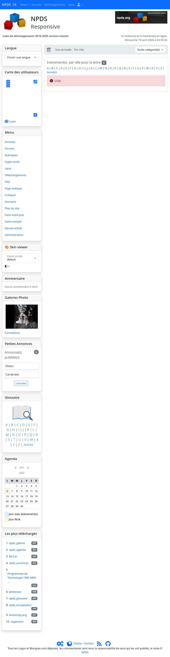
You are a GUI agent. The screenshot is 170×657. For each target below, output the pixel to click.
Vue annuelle (63, 49)
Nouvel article (13, 228)
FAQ (7, 182)
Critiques (10, 195)
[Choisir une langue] (22, 57)
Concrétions (12, 333)
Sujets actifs (12, 162)
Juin (22, 467)
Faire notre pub (14, 215)
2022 (21, 472)
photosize (15, 592)
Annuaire (10, 202)
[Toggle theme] (22, 266)
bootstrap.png (18, 615)
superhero (16, 621)
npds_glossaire (18, 598)
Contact (89, 643)
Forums (36, 4)
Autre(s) (52, 72)
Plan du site (12, 208)
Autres (28, 444)
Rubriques (11, 155)
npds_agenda (17, 550)
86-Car (13, 556)
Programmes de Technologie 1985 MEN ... (21, 577)
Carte (10, 121)
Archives (10, 142)
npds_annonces (18, 563)
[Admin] (61, 643)
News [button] (23, 4)
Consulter (21, 383)
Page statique (13, 188)
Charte (77, 643)
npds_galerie (17, 543)
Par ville (79, 49)
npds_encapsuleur (20, 605)
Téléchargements (54, 4)
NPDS (84, 652)
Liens (71, 4)
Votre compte (13, 221)
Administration (14, 235)
